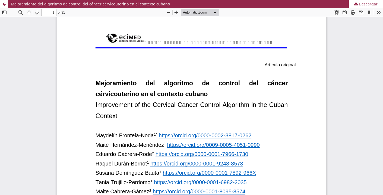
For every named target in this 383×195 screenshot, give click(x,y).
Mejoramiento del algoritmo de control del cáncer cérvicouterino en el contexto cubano (90, 3)
